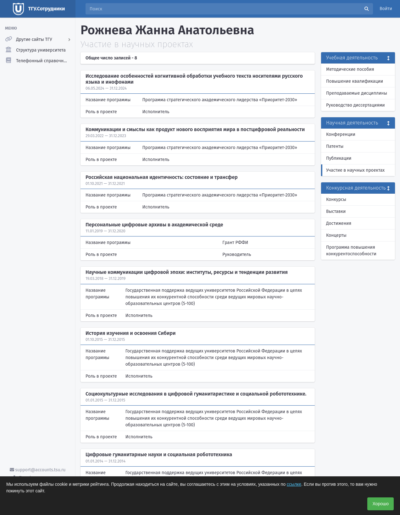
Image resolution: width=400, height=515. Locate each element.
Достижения (338, 223)
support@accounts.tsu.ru (38, 470)
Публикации (338, 158)
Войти (386, 8)
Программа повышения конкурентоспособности (351, 251)
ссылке (294, 484)
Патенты (334, 146)
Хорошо (380, 503)
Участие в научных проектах (355, 170)
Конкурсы (336, 199)
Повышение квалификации (354, 81)
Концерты (336, 235)
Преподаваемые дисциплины (356, 93)
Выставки (336, 211)
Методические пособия (350, 69)
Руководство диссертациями (355, 105)
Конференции (340, 134)
